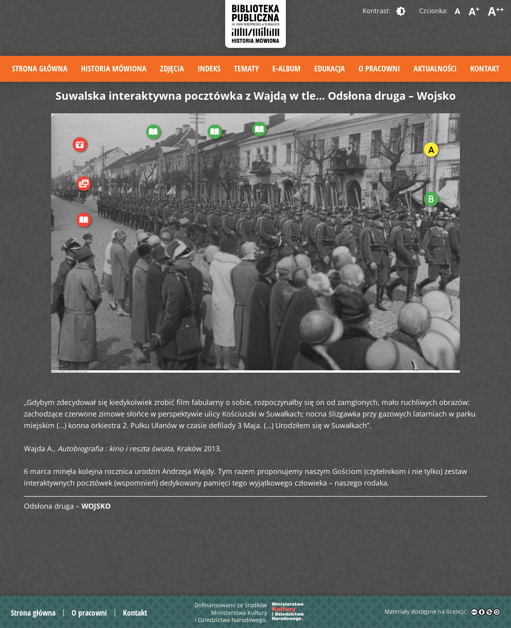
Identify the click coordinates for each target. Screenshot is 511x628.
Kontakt (484, 68)
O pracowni (379, 68)
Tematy (246, 68)
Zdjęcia (172, 68)
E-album (286, 68)
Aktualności (435, 68)
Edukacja (329, 68)
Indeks (209, 68)
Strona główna (39, 68)
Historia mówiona (114, 68)
